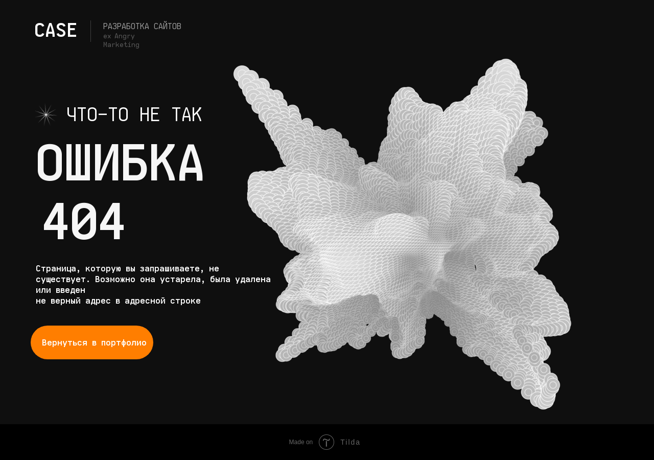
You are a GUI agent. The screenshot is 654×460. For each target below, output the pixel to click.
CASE (55, 30)
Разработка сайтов (142, 26)
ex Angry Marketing (121, 40)
